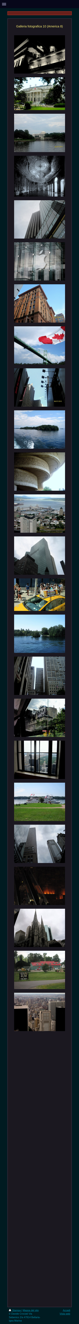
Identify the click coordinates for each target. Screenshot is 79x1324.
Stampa (15, 1310)
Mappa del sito (31, 1310)
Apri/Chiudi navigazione (39, 4)
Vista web (65, 1313)
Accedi (66, 1310)
